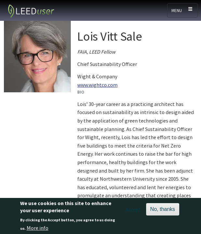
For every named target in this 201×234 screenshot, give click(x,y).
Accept (133, 211)
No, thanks (162, 211)
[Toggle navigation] (182, 10)
